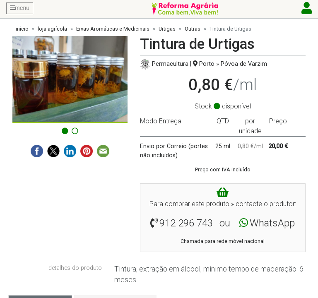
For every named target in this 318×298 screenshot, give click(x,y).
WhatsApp (272, 223)
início (22, 29)
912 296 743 (186, 223)
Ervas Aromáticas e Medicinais (112, 29)
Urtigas (167, 29)
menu (19, 8)
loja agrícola (52, 29)
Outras (192, 29)
